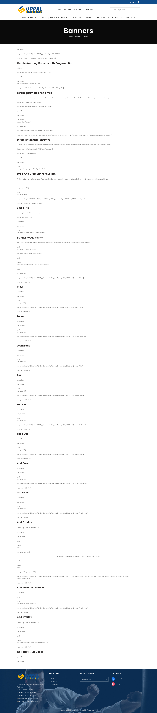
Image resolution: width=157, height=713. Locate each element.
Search (137, 9)
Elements (78, 36)
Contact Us (54, 684)
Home (71, 36)
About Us (54, 681)
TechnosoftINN (92, 710)
